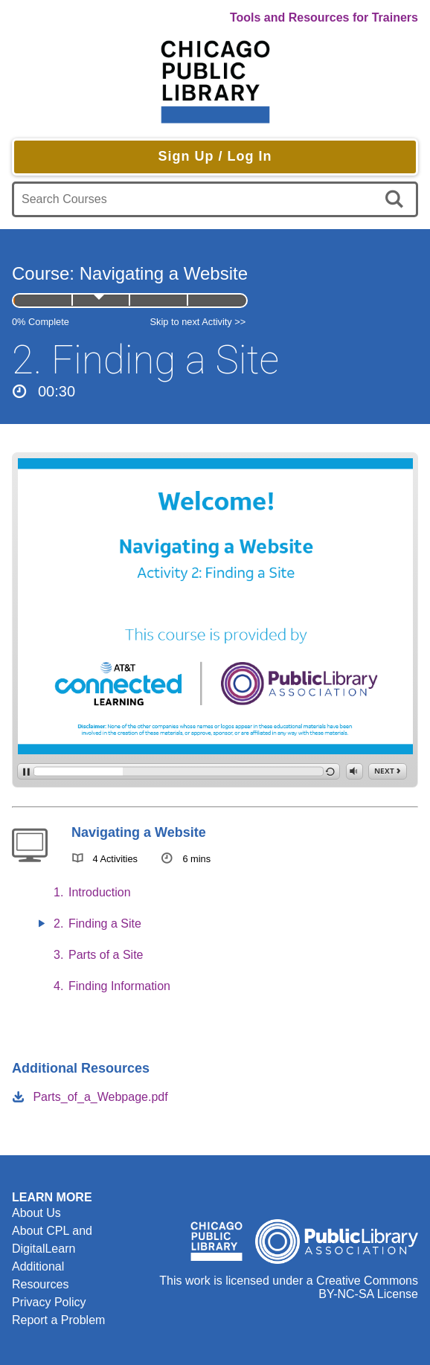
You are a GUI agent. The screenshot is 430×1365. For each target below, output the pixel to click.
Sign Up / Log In (215, 156)
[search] (397, 199)
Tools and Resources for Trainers (324, 17)
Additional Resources (40, 1275)
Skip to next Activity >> (198, 321)
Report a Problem (58, 1320)
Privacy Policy (49, 1302)
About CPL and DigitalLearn (52, 1239)
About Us (36, 1213)
